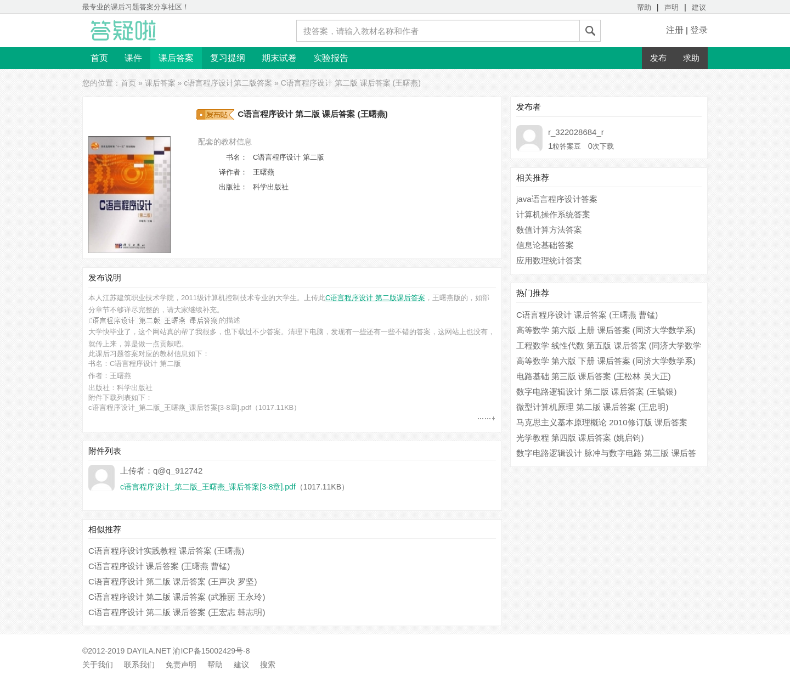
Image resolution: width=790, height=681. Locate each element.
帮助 (644, 7)
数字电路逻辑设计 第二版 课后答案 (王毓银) (596, 391)
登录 (699, 30)
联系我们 (139, 664)
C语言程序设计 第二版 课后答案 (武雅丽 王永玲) (177, 596)
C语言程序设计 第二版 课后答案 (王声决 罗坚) (172, 581)
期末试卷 (279, 58)
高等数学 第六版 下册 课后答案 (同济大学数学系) (606, 360)
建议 (699, 7)
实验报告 (330, 58)
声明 (671, 7)
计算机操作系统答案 (553, 214)
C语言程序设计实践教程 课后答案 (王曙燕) (166, 550)
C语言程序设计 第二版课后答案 (375, 298)
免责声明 (181, 664)
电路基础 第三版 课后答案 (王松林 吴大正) (593, 376)
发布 (658, 58)
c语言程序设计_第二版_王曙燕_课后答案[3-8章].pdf (169, 407)
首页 (99, 58)
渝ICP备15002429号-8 (211, 650)
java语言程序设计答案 (556, 199)
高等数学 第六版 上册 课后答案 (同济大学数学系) (606, 330)
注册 (675, 30)
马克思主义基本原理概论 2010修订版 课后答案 (601, 422)
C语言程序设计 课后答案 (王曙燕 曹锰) (159, 566)
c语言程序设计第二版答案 (228, 82)
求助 (691, 58)
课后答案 (176, 58)
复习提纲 (227, 58)
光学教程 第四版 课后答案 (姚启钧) (580, 437)
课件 (133, 58)
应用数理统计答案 (549, 260)
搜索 (267, 664)
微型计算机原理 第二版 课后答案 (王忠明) (592, 407)
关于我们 (97, 664)
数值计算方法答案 (549, 229)
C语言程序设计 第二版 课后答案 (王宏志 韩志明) (177, 612)
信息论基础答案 (545, 245)
